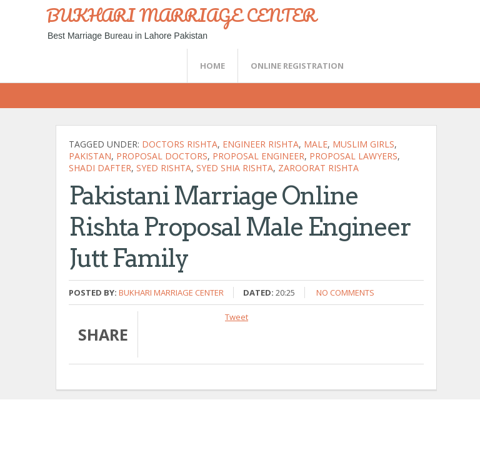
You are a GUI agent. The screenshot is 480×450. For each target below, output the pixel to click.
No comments (345, 292)
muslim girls (363, 144)
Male (316, 144)
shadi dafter (100, 168)
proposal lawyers (353, 156)
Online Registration (297, 65)
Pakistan (90, 156)
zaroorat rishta (318, 168)
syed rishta (163, 168)
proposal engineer (258, 156)
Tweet (236, 316)
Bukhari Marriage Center (171, 292)
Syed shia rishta (234, 168)
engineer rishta (260, 144)
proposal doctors (162, 156)
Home (212, 65)
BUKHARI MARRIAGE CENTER (181, 15)
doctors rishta (180, 144)
